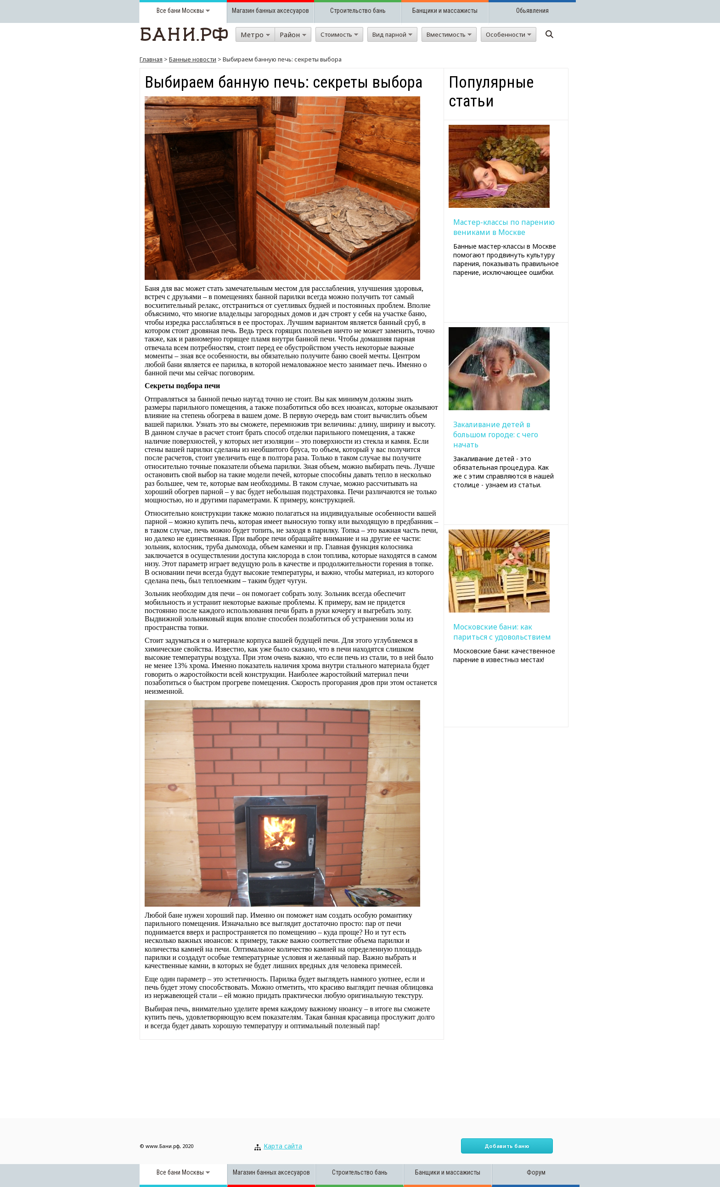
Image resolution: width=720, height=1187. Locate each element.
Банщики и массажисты (445, 10)
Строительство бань (358, 10)
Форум (536, 1172)
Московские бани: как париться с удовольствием (502, 632)
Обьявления (532, 10)
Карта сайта (283, 1146)
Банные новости (192, 59)
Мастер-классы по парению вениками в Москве (504, 227)
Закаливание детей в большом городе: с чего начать (495, 434)
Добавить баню (506, 1145)
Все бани (168, 10)
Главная (151, 59)
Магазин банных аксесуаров (270, 10)
